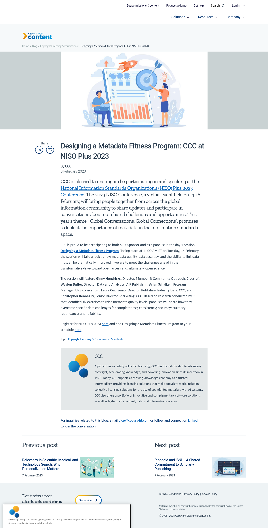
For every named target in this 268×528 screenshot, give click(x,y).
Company (233, 17)
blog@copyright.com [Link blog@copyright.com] (134, 420)
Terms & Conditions (170, 494)
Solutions (178, 17)
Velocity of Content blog (37, 506)
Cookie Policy (209, 494)
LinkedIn (194, 420)
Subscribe (88, 500)
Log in (236, 5)
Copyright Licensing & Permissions (88, 339)
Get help (199, 5)
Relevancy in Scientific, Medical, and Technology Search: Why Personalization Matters (50, 464)
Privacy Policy (191, 494)
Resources (206, 17)
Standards (117, 339)
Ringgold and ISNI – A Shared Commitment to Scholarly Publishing (177, 464)
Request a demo (176, 5)
